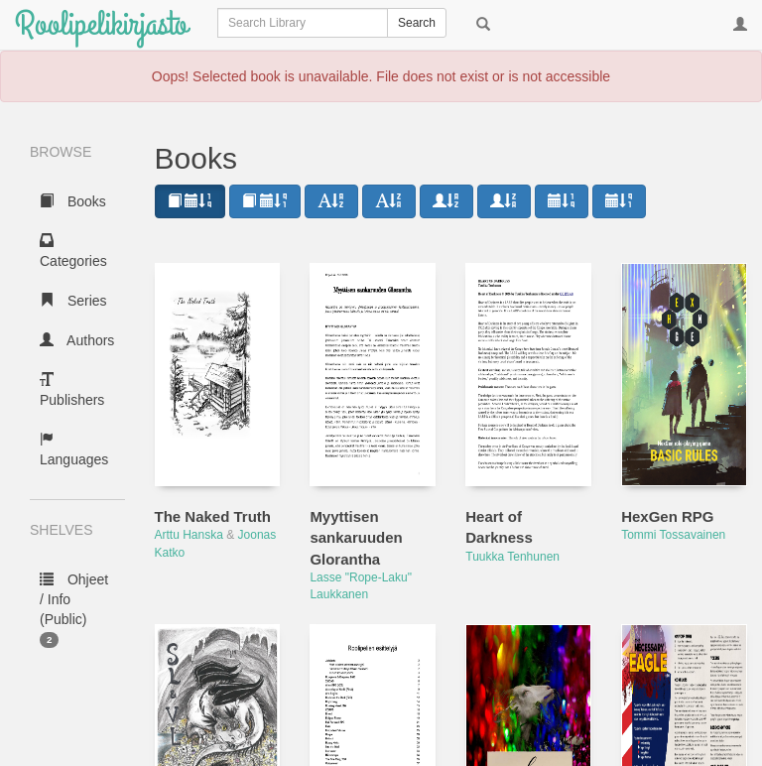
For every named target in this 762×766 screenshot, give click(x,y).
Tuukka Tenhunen (512, 557)
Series (73, 301)
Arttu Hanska (189, 535)
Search (417, 23)
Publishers (72, 390)
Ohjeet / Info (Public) (74, 610)
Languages (74, 449)
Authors (77, 340)
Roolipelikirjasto (101, 24)
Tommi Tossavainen (673, 535)
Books (73, 201)
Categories (73, 251)
